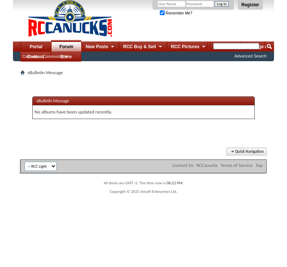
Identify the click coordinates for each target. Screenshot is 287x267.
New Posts (100, 47)
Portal (36, 46)
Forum (66, 46)
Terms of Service (237, 165)
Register (250, 4)
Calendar (30, 56)
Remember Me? (176, 13)
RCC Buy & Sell (143, 47)
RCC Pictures (188, 47)
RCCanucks (207, 165)
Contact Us (183, 165)
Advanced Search (250, 56)
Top (259, 165)
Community (53, 56)
